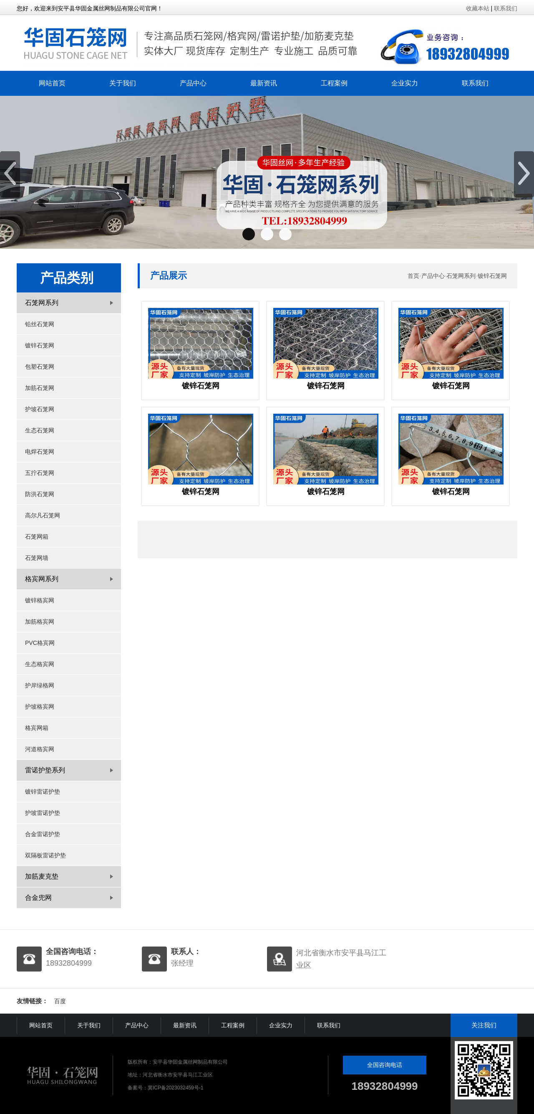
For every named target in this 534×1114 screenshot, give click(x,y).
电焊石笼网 (39, 451)
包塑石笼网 (39, 366)
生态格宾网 (39, 664)
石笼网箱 (36, 536)
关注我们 (483, 1025)
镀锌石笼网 (39, 345)
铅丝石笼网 (39, 324)
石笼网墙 (36, 558)
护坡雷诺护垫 (42, 812)
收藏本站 (477, 8)
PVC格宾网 (40, 642)
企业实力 (404, 83)
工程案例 (334, 83)
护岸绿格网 (39, 685)
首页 (413, 275)
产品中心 (193, 83)
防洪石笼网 (39, 494)
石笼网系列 (461, 275)
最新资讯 (263, 83)
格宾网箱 (36, 727)
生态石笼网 (39, 430)
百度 (60, 1001)
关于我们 (122, 83)
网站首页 (52, 83)
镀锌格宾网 (39, 600)
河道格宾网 (39, 749)
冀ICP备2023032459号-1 (175, 1088)
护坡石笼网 (39, 409)
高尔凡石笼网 (42, 515)
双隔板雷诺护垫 (45, 855)
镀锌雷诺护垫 (42, 791)
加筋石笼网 (39, 388)
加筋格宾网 (39, 621)
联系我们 (505, 8)
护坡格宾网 (39, 706)
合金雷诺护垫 (42, 834)
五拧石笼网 (39, 473)
